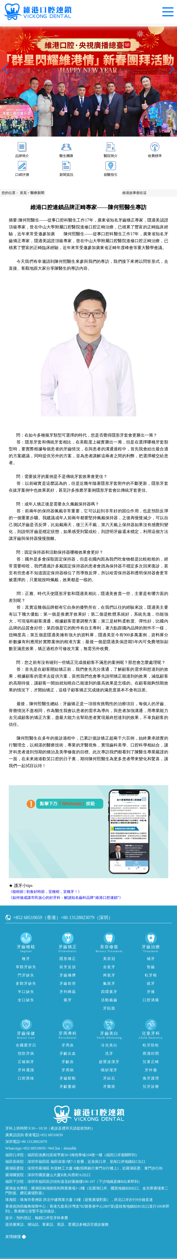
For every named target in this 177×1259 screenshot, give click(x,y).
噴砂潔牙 (109, 1070)
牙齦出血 (67, 1053)
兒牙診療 (151, 1086)
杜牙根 (151, 975)
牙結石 (109, 1078)
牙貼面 (109, 1008)
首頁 (23, 193)
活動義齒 (109, 1000)
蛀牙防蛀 (151, 1045)
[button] (63, 133)
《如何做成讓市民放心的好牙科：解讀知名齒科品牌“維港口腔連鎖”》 (66, 898)
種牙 (26, 959)
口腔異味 (26, 1078)
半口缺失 (26, 992)
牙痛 (151, 992)
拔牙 (151, 983)
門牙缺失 (26, 975)
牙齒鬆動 (67, 1078)
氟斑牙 (109, 983)
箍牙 (68, 1000)
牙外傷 (151, 1070)
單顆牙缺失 (26, 967)
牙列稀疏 (67, 992)
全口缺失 (26, 1000)
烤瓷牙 (109, 975)
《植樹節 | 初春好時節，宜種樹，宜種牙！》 (45, 892)
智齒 (151, 967)
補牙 (151, 959)
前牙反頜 (67, 967)
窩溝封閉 (151, 1053)
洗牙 (109, 1053)
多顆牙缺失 (26, 983)
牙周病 (68, 1070)
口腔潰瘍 (151, 1000)
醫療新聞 (37, 193)
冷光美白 (109, 1045)
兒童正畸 (151, 1062)
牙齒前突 (67, 983)
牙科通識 (26, 1070)
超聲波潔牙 (109, 1062)
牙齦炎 (68, 1062)
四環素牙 (109, 992)
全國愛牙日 (26, 1045)
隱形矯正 (67, 959)
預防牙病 (26, 1053)
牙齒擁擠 (67, 975)
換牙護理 (151, 1078)
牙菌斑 (109, 1086)
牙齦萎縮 (67, 1086)
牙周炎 (68, 1045)
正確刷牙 (26, 1062)
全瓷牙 (109, 967)
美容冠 (109, 959)
